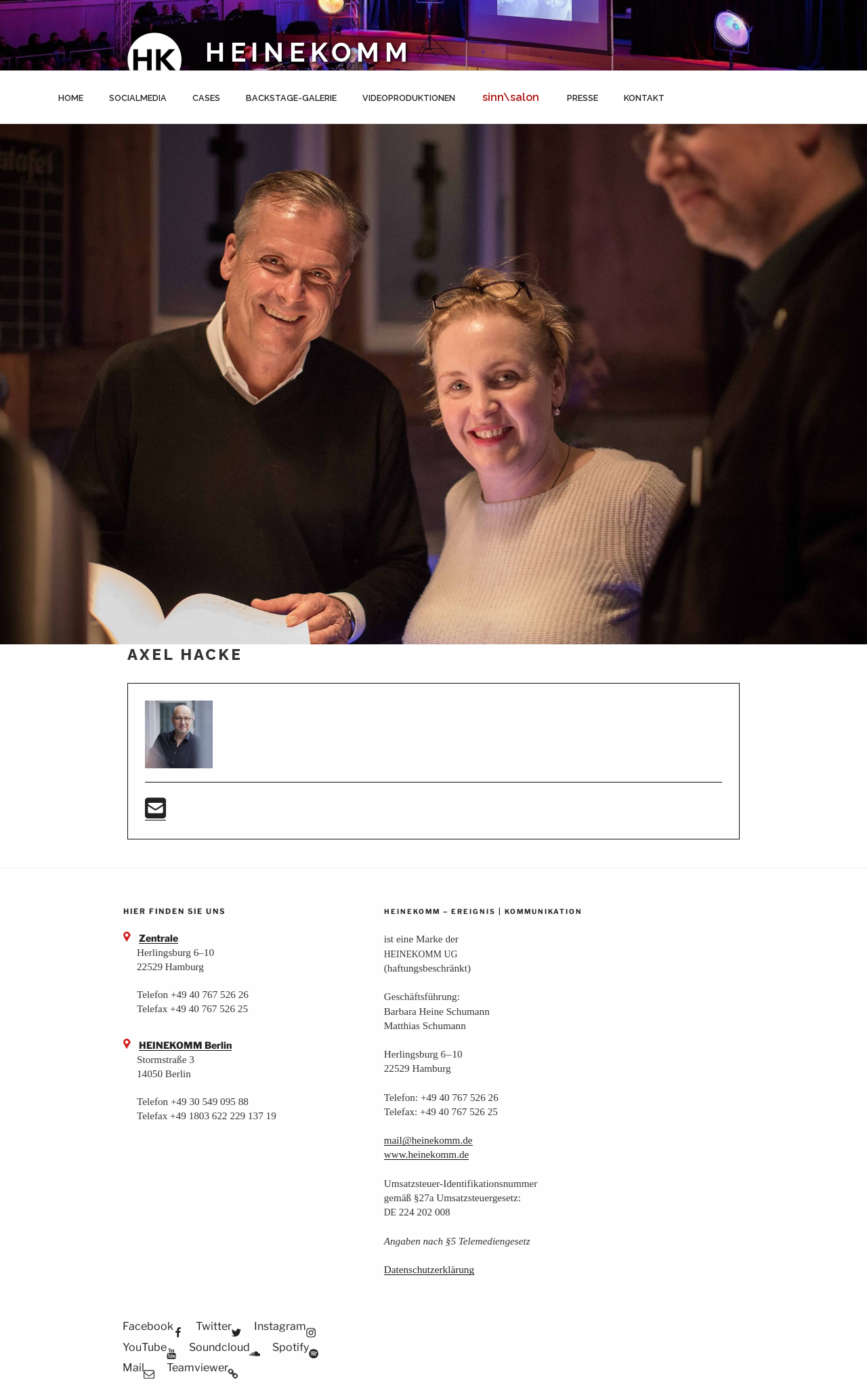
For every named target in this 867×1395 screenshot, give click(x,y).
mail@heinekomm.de (428, 1140)
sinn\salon (510, 97)
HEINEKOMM (309, 52)
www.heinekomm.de (426, 1154)
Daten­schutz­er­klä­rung (429, 1269)
